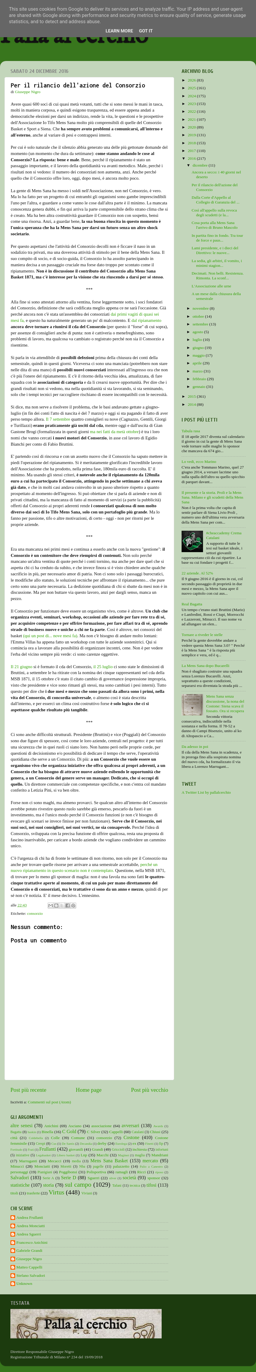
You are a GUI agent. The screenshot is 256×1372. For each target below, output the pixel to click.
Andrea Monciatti (30, 1226)
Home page (89, 1090)
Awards (158, 1126)
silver (112, 1178)
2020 (192, 127)
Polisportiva (96, 1172)
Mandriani (160, 1155)
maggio (199, 355)
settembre (201, 324)
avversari (130, 1125)
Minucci (17, 1166)
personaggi (19, 1172)
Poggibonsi (68, 1172)
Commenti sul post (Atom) (49, 1102)
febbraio (200, 379)
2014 (192, 404)
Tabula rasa (191, 431)
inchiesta (139, 1149)
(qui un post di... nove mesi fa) (50, 635)
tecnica (135, 1185)
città (13, 1137)
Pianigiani (45, 1172)
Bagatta (15, 1132)
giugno (199, 347)
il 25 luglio (103, 666)
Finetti (149, 1143)
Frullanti (47, 1149)
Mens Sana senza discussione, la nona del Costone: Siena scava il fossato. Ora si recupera (225, 703)
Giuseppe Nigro (29, 1259)
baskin (32, 1132)
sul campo (78, 1184)
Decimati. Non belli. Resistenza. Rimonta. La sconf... (218, 275)
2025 (192, 88)
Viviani (87, 1193)
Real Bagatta (192, 604)
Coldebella (36, 1138)
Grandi (97, 1149)
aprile (198, 363)
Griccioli (118, 1149)
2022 (192, 111)
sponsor (153, 1178)
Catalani (137, 1132)
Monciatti (42, 1166)
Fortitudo (16, 1149)
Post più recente (28, 1090)
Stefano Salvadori (30, 1275)
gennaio (199, 386)
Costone (131, 1137)
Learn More (119, 31)
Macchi (102, 1155)
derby (102, 1143)
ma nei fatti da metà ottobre (114, 431)
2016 (192, 158)
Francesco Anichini (32, 1242)
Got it (146, 31)
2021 (192, 119)
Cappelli (116, 1132)
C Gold (69, 1131)
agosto (198, 332)
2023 (192, 103)
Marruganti (28, 1161)
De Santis (68, 1143)
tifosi (151, 1185)
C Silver (93, 1132)
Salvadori (19, 1177)
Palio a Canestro (151, 1166)
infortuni (162, 1149)
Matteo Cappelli (29, 1267)
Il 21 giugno (21, 666)
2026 (192, 80)
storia (48, 1185)
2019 (192, 135)
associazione (101, 1126)
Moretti (65, 1166)
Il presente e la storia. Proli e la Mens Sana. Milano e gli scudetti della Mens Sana (212, 497)
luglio (198, 339)
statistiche (20, 1185)
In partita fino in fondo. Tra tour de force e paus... (217, 237)
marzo (198, 371)
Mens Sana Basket (109, 1160)
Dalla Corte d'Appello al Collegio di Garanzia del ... (216, 199)
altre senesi (21, 1125)
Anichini (51, 1126)
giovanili (76, 1149)
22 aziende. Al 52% (197, 573)
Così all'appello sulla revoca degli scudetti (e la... (214, 212)
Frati (31, 1149)
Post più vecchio (149, 1090)
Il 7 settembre (58, 419)
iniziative (22, 1155)
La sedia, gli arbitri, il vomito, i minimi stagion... (217, 263)
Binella (47, 1132)
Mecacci (54, 1161)
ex (134, 1143)
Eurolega (121, 1143)
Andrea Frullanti (29, 1217)
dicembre (201, 165)
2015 (192, 396)
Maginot (123, 1155)
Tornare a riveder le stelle (202, 634)
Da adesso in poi (195, 746)
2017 (192, 150)
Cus (54, 1143)
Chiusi (155, 1132)
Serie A (48, 1178)
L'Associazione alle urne (211, 286)
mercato (150, 1160)
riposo (159, 1172)
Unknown (24, 1283)
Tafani (116, 1185)
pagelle (98, 1166)
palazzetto (121, 1166)
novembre (201, 308)
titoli (14, 1193)
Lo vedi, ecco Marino (199, 461)
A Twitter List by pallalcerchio (206, 792)
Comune (78, 1137)
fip (161, 1143)
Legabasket (43, 1155)
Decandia (86, 1143)
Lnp (84, 1155)
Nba (82, 1166)
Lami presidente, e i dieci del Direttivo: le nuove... (215, 250)
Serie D (68, 1177)
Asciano (74, 1126)
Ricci (141, 1172)
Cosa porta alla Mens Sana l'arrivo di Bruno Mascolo (215, 225)
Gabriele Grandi (29, 1250)
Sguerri (93, 1178)
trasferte (33, 1193)
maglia (140, 1155)
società (129, 1177)
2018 (192, 143)
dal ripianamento (146, 320)
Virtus (56, 1192)
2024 (192, 96)
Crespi (40, 1143)
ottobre (199, 316)
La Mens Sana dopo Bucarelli (205, 665)
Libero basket (66, 1155)
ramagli (121, 1172)
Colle (55, 1137)
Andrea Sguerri (28, 1234)
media (76, 1161)
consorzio (35, 913)
